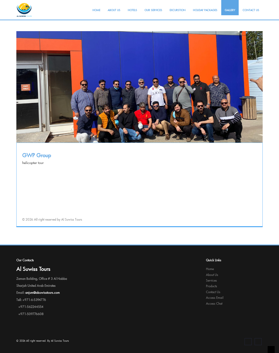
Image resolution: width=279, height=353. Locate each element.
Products (211, 286)
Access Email (214, 298)
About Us (114, 10)
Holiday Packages (205, 10)
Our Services (153, 10)
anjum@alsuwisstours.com (42, 293)
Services (211, 280)
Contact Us (251, 10)
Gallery (230, 10)
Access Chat (214, 303)
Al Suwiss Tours (60, 340)
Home (96, 10)
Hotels (132, 10)
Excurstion (177, 10)
